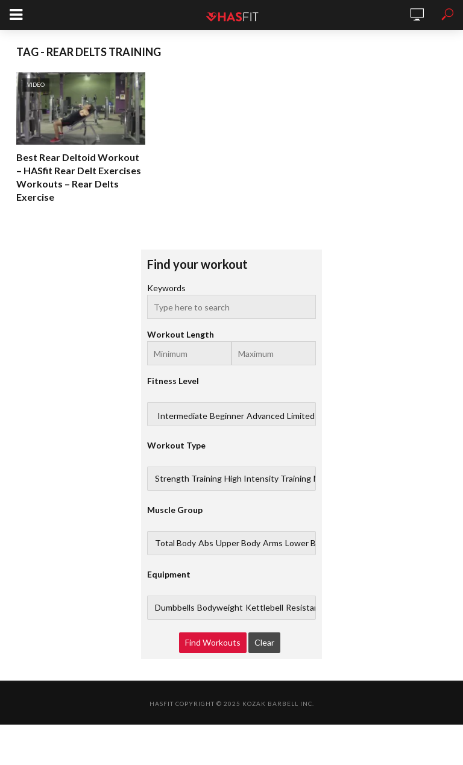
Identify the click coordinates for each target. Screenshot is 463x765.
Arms (273, 543)
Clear (264, 642)
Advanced (265, 416)
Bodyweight (220, 607)
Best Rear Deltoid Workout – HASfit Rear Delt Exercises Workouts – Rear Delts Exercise (78, 177)
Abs (206, 543)
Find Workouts (213, 642)
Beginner (227, 416)
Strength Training (188, 478)
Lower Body (307, 543)
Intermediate (182, 416)
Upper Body (238, 543)
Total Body (175, 543)
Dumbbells (175, 607)
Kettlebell (264, 607)
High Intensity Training (267, 478)
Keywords (166, 288)
